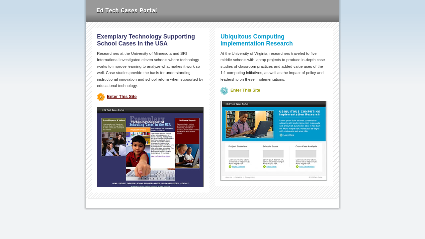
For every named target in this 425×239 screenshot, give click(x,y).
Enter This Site (122, 96)
